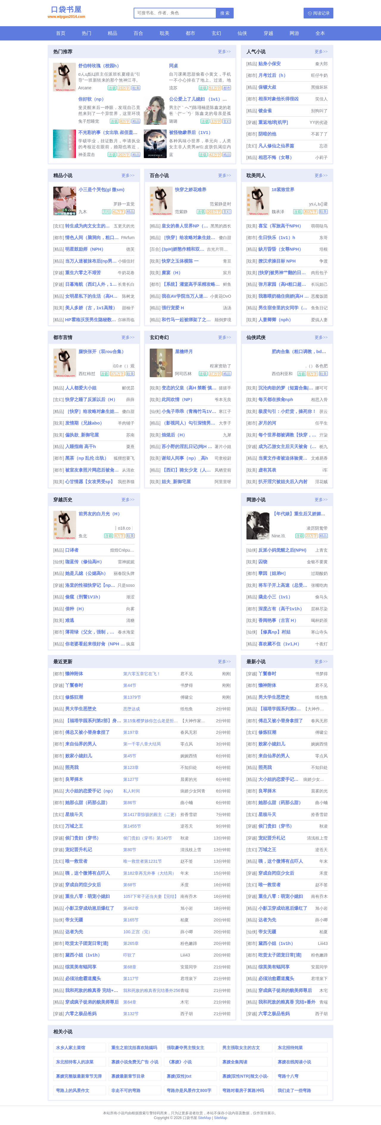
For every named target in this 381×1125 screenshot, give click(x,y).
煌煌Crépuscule (122, 550)
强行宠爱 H (173, 307)
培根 (323, 249)
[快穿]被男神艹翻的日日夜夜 (284, 272)
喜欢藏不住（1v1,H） (280, 643)
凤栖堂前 (223, 470)
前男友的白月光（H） (100, 513)
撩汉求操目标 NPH (277, 260)
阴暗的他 (267, 133)
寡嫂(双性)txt (179, 1076)
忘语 (323, 145)
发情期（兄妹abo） (84, 422)
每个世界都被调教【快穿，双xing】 (288, 434)
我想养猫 (126, 481)
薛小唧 (186, 931)
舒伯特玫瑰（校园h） (99, 65)
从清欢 (128, 470)
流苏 (173, 87)
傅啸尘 (186, 697)
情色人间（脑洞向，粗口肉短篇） (92, 237)
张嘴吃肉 (319, 585)
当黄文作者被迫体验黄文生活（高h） (284, 458)
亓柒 (323, 435)
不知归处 (188, 767)
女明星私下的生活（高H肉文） (93, 296)
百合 (138, 33)
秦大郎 (321, 63)
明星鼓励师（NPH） (85, 249)
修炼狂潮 (74, 697)
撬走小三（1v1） (275, 596)
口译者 (72, 550)
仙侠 (242, 33)
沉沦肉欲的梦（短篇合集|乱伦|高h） (286, 387)
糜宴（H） (172, 272)
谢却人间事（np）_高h (185, 458)
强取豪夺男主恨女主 (185, 1047)
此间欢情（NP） (178, 399)
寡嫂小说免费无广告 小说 (134, 1062)
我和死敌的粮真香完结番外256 (151, 990)
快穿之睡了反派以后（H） (91, 399)
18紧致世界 (283, 189)
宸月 (227, 272)
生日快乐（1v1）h (276, 237)
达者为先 (74, 931)
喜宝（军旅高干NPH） (281, 225)
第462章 (130, 908)
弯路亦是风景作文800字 (189, 1090)
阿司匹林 (183, 373)
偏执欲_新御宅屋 (82, 434)
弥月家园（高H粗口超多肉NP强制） (284, 284)
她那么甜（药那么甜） (87, 802)
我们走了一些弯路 (294, 1090)
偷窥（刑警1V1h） (84, 596)
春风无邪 (188, 732)
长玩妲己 (319, 284)
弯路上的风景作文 (72, 1090)
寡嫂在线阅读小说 (294, 1062)
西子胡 (186, 1013)
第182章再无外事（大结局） (149, 873)
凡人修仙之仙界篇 (276, 145)
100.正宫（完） (137, 931)
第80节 (129, 849)
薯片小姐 (223, 446)
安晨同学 (188, 967)
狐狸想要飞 (124, 458)
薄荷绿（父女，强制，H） (91, 631)
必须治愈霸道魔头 (83, 978)
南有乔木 (188, 896)
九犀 (227, 435)
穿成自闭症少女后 (83, 884)
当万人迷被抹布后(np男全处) (91, 260)
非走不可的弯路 (125, 1090)
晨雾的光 (188, 779)
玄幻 (216, 33)
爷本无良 (223, 399)
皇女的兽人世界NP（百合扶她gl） (185, 225)
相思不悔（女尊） (276, 157)
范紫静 (181, 211)
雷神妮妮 (126, 561)
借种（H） (75, 608)
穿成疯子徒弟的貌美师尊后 (92, 1001)
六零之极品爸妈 (80, 1013)
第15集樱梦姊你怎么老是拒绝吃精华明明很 (163, 720)
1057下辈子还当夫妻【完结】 (150, 896)
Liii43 (185, 955)
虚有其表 (267, 469)
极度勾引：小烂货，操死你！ (287, 411)
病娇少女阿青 (192, 791)
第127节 (130, 779)
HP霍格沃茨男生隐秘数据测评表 (91, 319)
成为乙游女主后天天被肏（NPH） (288, 446)
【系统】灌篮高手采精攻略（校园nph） (191, 284)
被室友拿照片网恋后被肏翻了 (93, 469)
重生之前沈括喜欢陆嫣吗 (134, 1047)
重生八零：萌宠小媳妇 (87, 896)
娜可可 (321, 388)
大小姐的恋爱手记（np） (90, 790)
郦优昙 (128, 388)
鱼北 (83, 535)
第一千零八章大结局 (142, 744)
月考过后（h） (273, 75)
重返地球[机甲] (273, 122)
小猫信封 (126, 261)
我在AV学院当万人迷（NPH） (185, 296)
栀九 (323, 446)
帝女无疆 (74, 919)
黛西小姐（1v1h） (83, 954)
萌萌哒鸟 (319, 226)
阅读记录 (321, 13)
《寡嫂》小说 (179, 1062)
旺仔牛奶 (319, 75)
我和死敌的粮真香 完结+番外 (94, 990)
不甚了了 (319, 134)
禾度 (184, 884)
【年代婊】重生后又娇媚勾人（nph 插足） (314, 513)
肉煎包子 (319, 272)
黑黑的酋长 (220, 226)
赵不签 (186, 861)
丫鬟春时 (74, 685)
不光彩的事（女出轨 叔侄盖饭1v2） (113, 132)
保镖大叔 (267, 87)
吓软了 (129, 955)
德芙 (130, 249)
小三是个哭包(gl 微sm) (101, 189)
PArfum (128, 237)
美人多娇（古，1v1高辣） (91, 307)
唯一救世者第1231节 (142, 861)
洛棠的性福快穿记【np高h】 (90, 585)
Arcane (84, 87)
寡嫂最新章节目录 (128, 1076)
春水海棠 (126, 632)
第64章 (129, 1002)
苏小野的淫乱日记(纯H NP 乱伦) (187, 446)
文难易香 (319, 458)
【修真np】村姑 (274, 631)
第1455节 (132, 826)
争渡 (323, 261)
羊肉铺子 (126, 423)
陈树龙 (128, 296)
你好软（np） (92, 99)
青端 (184, 990)
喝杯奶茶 (319, 620)
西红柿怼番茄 (87, 373)
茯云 (323, 411)
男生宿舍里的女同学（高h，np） (284, 307)
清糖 (130, 620)
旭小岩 (186, 908)
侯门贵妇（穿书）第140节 (147, 838)
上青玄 (321, 550)
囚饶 (262, 561)
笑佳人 (321, 98)
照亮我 (72, 767)
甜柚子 (128, 307)
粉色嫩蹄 (188, 943)
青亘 (227, 261)
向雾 (130, 608)
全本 (320, 33)
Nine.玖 (279, 535)
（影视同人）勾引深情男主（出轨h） (189, 422)
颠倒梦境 (223, 319)
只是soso (126, 585)
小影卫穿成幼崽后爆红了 (89, 908)
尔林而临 (126, 319)
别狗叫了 (319, 110)
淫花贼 (321, 481)
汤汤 (227, 307)
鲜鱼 (227, 284)
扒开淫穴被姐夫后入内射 (282, 481)
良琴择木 (74, 779)
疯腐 (130, 644)
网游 (294, 33)
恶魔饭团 (319, 296)
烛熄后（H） (174, 434)
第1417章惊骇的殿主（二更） (150, 814)
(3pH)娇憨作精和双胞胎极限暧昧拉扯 (184, 249)
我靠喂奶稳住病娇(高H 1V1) (284, 296)
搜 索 (225, 13)
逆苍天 (186, 826)
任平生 (321, 423)
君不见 (186, 673)
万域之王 (74, 825)
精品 (112, 33)
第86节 (129, 802)
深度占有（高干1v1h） (281, 608)
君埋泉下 (188, 978)
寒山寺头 (319, 632)
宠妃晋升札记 (78, 849)
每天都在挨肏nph (275, 399)
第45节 (129, 755)
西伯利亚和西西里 (282, 373)
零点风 (186, 744)
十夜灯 (321, 644)
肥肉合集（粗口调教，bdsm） (302, 351)
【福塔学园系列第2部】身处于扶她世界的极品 (111, 720)
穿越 (268, 33)
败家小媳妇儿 (78, 755)
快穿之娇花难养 (190, 189)
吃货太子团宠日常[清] (86, 943)
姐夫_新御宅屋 (176, 481)
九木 (83, 211)
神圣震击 (86, 154)
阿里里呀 (223, 481)
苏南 (130, 435)
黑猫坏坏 (319, 87)
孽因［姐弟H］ (273, 573)
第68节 (129, 884)
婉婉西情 (188, 755)
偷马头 (321, 597)
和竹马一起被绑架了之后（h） (187, 319)
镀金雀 (265, 110)
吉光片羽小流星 (219, 249)
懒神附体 (74, 673)
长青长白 (126, 284)
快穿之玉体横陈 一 (180, 260)
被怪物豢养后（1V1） (191, 132)
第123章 (130, 767)
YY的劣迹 (319, 122)
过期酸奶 (319, 573)
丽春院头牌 (124, 573)
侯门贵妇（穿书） (83, 837)
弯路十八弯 (288, 1076)
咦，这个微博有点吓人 (87, 873)
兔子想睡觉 (88, 121)
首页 (60, 33)
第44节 (129, 685)
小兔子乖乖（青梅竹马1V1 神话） (189, 411)
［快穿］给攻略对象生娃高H (189, 237)
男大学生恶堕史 (80, 708)
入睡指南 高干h (80, 446)
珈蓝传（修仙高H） (84, 561)
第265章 (130, 943)
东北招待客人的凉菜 (74, 1062)
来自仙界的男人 (80, 743)
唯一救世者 (76, 861)
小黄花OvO (220, 296)
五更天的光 (124, 226)
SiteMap (204, 1118)
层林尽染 (319, 608)
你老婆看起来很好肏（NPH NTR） (95, 643)
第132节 (130, 1013)
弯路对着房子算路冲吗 (243, 1090)
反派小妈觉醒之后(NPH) (282, 550)
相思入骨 (319, 399)
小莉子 (321, 157)
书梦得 (186, 685)
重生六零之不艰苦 (83, 272)
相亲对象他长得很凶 (278, 98)
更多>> (224, 51)
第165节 (130, 920)
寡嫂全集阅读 (234, 1062)
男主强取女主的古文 (241, 1047)
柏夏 (184, 920)
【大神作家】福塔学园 (201, 720)
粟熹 (130, 446)
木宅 (184, 1002)
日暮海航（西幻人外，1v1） (91, 284)
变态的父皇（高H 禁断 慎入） (189, 387)
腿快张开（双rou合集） (102, 351)
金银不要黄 (317, 561)
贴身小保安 (269, 63)
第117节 (130, 978)
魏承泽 (278, 211)
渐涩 (130, 597)
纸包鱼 (186, 708)
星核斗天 (74, 814)
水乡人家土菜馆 (70, 1047)
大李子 (225, 423)
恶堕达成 (131, 708)
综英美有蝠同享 (80, 966)
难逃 (69, 620)
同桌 (173, 65)
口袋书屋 (66, 12)
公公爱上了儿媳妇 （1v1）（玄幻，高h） (210, 99)
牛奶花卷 (126, 272)
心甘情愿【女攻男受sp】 (90, 481)
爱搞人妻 (319, 319)
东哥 (323, 237)
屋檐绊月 (184, 351)
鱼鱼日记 (319, 307)
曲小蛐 (186, 802)
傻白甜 (225, 237)
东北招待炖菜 (290, 1047)
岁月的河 (267, 422)
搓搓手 (225, 388)
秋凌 (184, 838)
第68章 (129, 967)
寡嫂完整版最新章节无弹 (79, 1076)
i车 (325, 470)
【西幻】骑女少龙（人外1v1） (187, 469)
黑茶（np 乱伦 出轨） (87, 458)
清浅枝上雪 (190, 849)
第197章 (130, 732)
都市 (190, 33)
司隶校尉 (223, 458)
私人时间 (131, 791)
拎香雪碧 (188, 814)
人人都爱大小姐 (80, 387)
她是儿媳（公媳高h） (86, 573)
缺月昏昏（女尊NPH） (281, 249)
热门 (86, 33)
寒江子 (225, 411)
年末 (184, 873)
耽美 (164, 33)
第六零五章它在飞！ (142, 673)
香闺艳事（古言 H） (278, 620)
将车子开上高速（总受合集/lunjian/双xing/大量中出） (284, 585)
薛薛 (130, 399)
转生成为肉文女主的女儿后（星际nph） (89, 225)
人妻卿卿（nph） (275, 319)
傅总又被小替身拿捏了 (87, 732)
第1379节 (132, 697)
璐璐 (173, 121)
